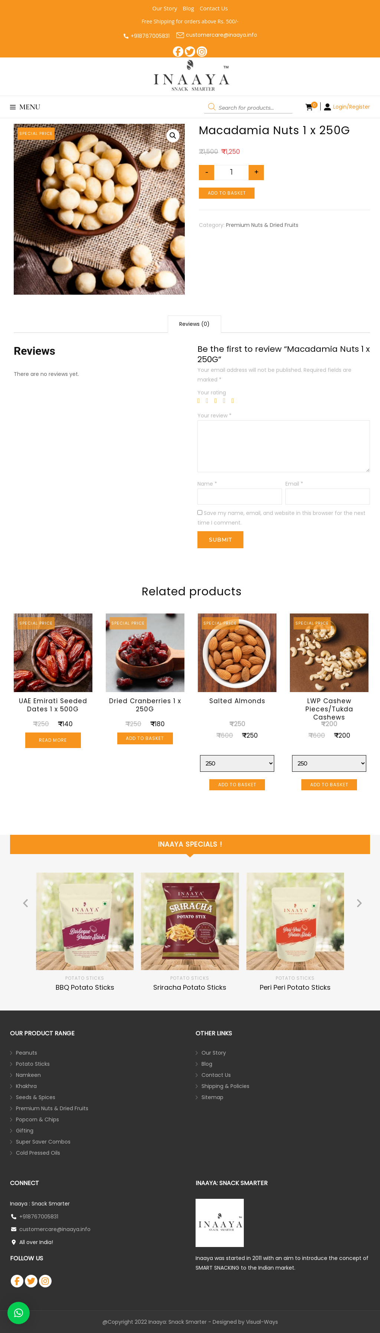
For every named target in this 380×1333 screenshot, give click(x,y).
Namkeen (28, 1075)
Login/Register (351, 106)
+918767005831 (150, 35)
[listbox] (190, 932)
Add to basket (227, 193)
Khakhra (26, 1086)
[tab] (194, 324)
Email (294, 483)
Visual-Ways (262, 1322)
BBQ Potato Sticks (85, 987)
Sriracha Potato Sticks (189, 987)
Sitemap (212, 1097)
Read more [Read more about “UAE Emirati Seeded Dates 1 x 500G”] (53, 740)
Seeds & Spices (35, 1097)
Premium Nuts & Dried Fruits (262, 225)
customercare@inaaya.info (216, 35)
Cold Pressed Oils (38, 1153)
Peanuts (26, 1052)
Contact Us (214, 8)
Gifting (24, 1130)
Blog (188, 8)
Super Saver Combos (43, 1141)
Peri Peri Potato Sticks (295, 987)
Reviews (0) (194, 324)
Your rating (211, 392)
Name (207, 483)
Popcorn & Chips (37, 1119)
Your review (214, 415)
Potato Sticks (84, 978)
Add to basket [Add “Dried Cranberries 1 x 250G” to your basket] (145, 738)
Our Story (164, 8)
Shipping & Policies (225, 1086)
